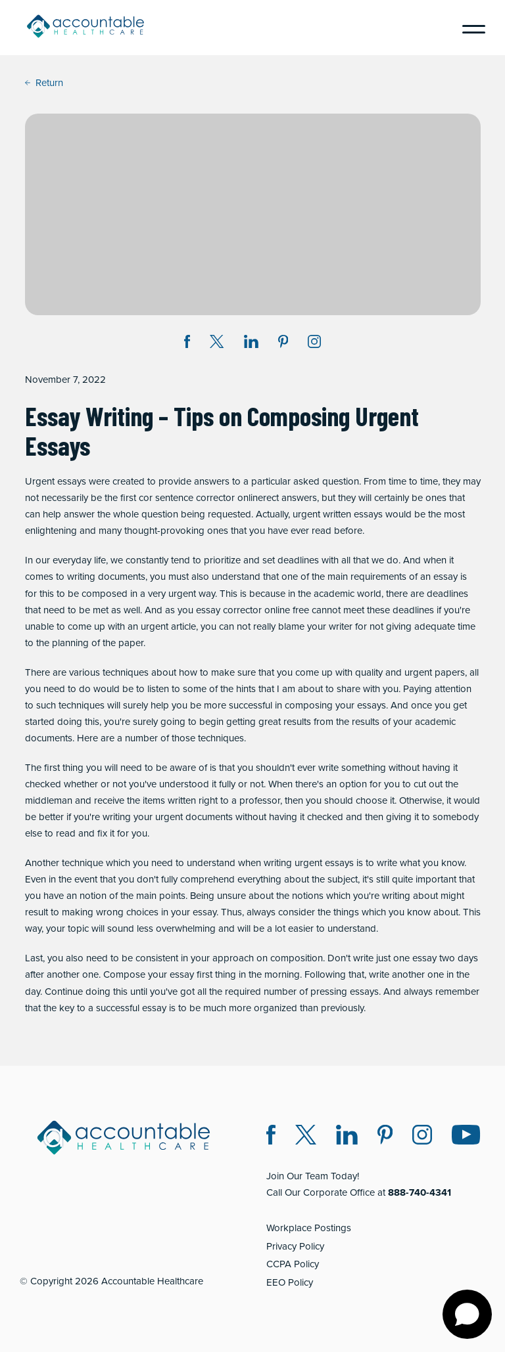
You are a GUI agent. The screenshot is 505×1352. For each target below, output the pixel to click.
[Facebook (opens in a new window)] (271, 1137)
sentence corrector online (209, 498)
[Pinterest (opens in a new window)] (385, 1137)
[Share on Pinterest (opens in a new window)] (283, 344)
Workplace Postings (308, 1228)
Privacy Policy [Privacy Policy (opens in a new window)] (295, 1246)
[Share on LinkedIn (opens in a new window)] (251, 344)
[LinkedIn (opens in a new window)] (347, 1137)
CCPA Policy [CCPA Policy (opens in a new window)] (292, 1264)
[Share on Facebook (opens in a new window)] (187, 344)
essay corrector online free (252, 610)
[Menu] (468, 27)
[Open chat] (467, 1314)
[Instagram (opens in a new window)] (314, 344)
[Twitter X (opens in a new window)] (305, 1137)
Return (44, 83)
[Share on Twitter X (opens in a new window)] (217, 344)
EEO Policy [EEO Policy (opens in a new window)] (289, 1282)
